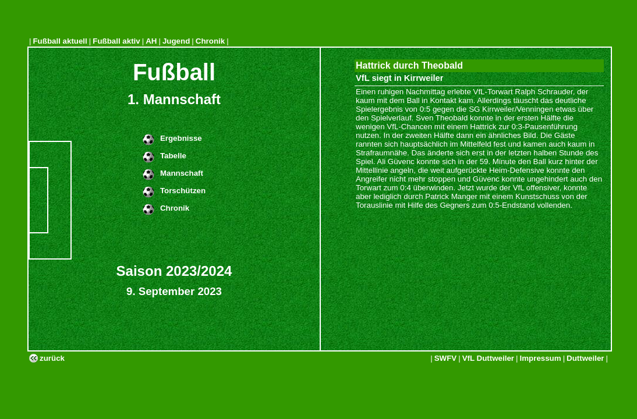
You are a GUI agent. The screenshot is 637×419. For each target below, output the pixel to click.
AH (151, 41)
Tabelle (173, 155)
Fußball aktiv (116, 41)
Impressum (540, 358)
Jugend (176, 41)
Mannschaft (181, 173)
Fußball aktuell (60, 41)
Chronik (210, 41)
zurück (52, 358)
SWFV (445, 358)
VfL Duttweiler (488, 358)
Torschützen (183, 190)
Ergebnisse (181, 138)
